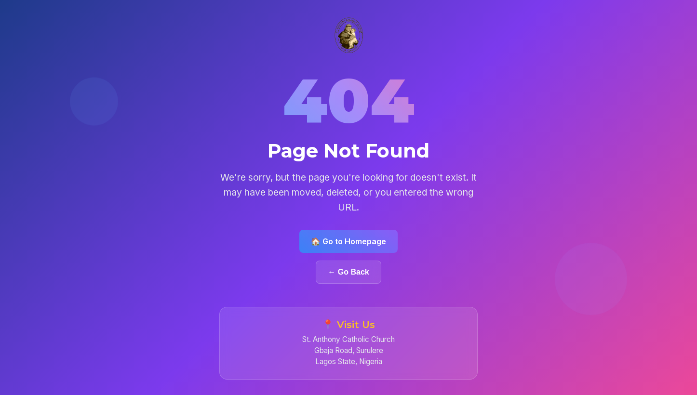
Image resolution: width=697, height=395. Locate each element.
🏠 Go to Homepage (348, 241)
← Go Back (348, 272)
